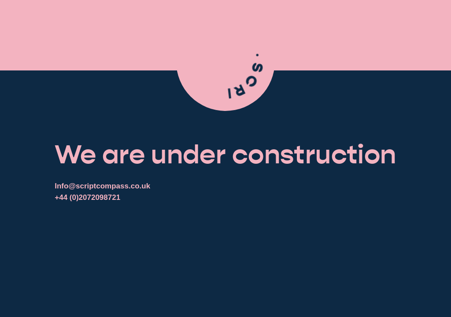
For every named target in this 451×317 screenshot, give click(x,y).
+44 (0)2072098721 (87, 197)
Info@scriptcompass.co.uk (102, 186)
